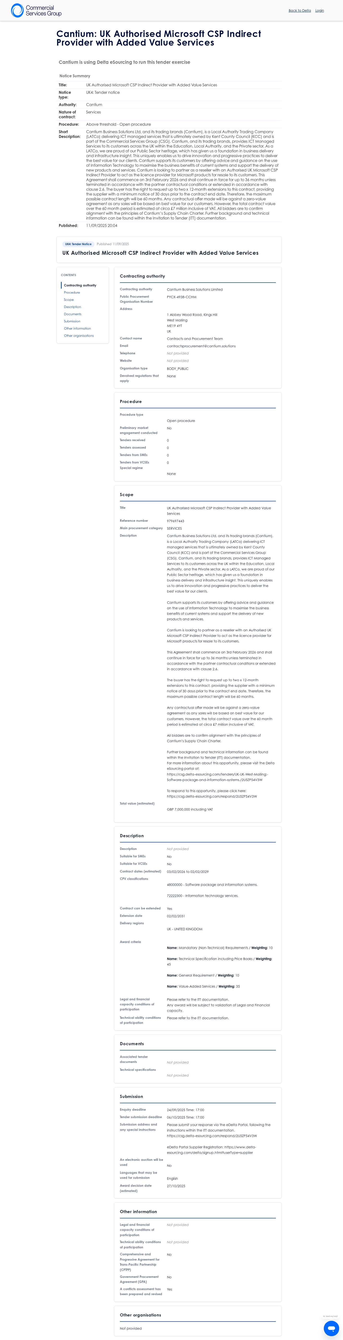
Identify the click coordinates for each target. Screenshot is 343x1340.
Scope (69, 300)
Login (319, 10)
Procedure (72, 292)
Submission (72, 321)
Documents (72, 314)
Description (72, 307)
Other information (77, 328)
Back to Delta (300, 10)
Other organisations (79, 336)
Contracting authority (80, 285)
